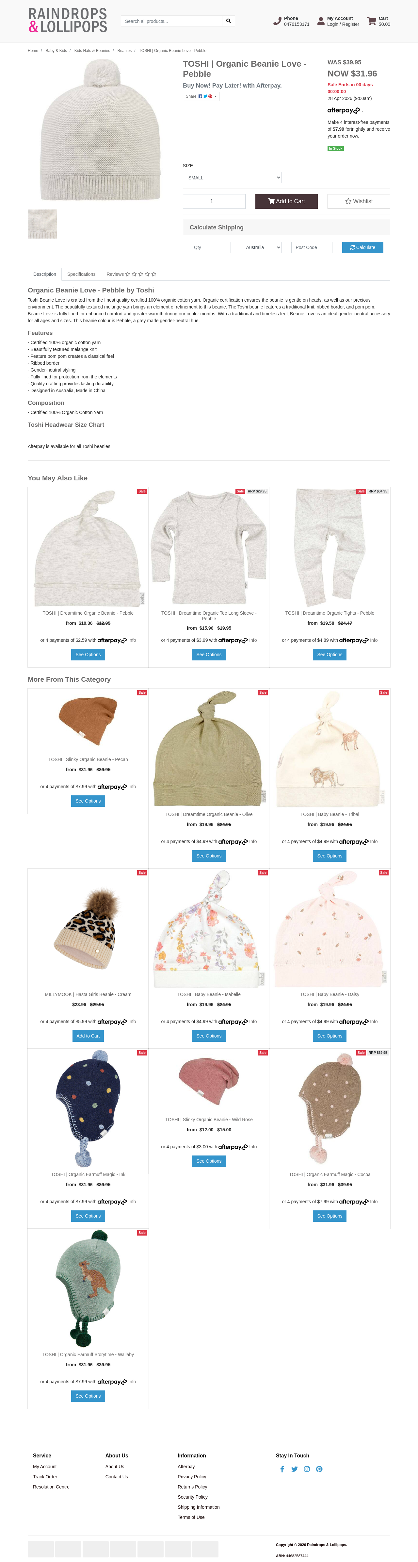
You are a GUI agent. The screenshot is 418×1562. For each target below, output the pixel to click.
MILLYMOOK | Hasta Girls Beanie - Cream (88, 994)
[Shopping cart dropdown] (378, 21)
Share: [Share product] (200, 96)
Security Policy (193, 1497)
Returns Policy (192, 1486)
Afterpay (186, 1466)
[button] (291, 21)
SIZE (188, 165)
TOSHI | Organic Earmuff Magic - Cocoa (330, 1174)
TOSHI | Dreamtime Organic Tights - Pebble (330, 613)
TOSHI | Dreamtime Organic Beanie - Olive (208, 814)
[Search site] (228, 21)
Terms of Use (191, 1517)
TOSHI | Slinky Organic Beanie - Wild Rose (209, 1119)
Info (132, 640)
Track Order (45, 1476)
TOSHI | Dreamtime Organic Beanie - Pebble (88, 613)
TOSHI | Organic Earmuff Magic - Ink (88, 1174)
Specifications (81, 274)
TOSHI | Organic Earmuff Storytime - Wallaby (88, 1354)
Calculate (362, 247)
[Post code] (311, 247)
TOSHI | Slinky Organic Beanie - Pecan (88, 759)
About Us (114, 1466)
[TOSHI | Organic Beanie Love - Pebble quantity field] (214, 201)
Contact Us (116, 1476)
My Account (44, 1466)
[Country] (261, 247)
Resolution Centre (51, 1486)
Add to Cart (286, 201)
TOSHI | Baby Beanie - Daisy (330, 994)
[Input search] (171, 21)
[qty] (210, 247)
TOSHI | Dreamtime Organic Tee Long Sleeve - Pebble (209, 615)
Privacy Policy (192, 1476)
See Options (88, 654)
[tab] (45, 274)
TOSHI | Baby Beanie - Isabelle (209, 994)
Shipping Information (198, 1507)
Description (44, 274)
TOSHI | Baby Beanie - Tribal (329, 814)
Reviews (131, 274)
